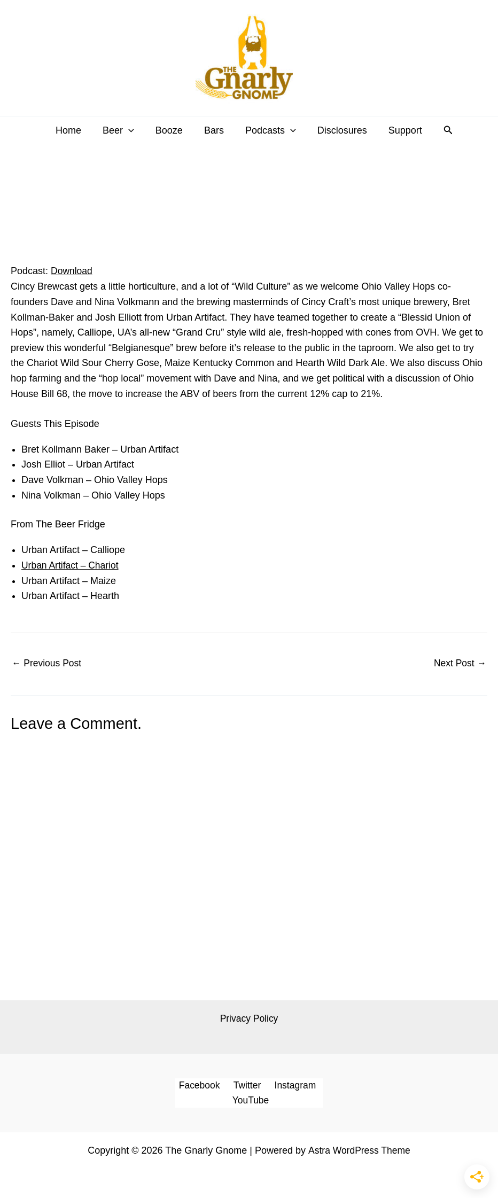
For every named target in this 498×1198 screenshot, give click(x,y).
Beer (122, 130)
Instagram (291, 1086)
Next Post (459, 663)
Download (72, 271)
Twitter (246, 1086)
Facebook (201, 1086)
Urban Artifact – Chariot (71, 565)
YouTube (251, 1101)
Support (399, 130)
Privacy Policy (249, 1019)
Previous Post (47, 663)
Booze (171, 130)
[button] (132, 130)
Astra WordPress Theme (359, 1152)
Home (75, 130)
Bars (214, 130)
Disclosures (338, 130)
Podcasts (268, 130)
